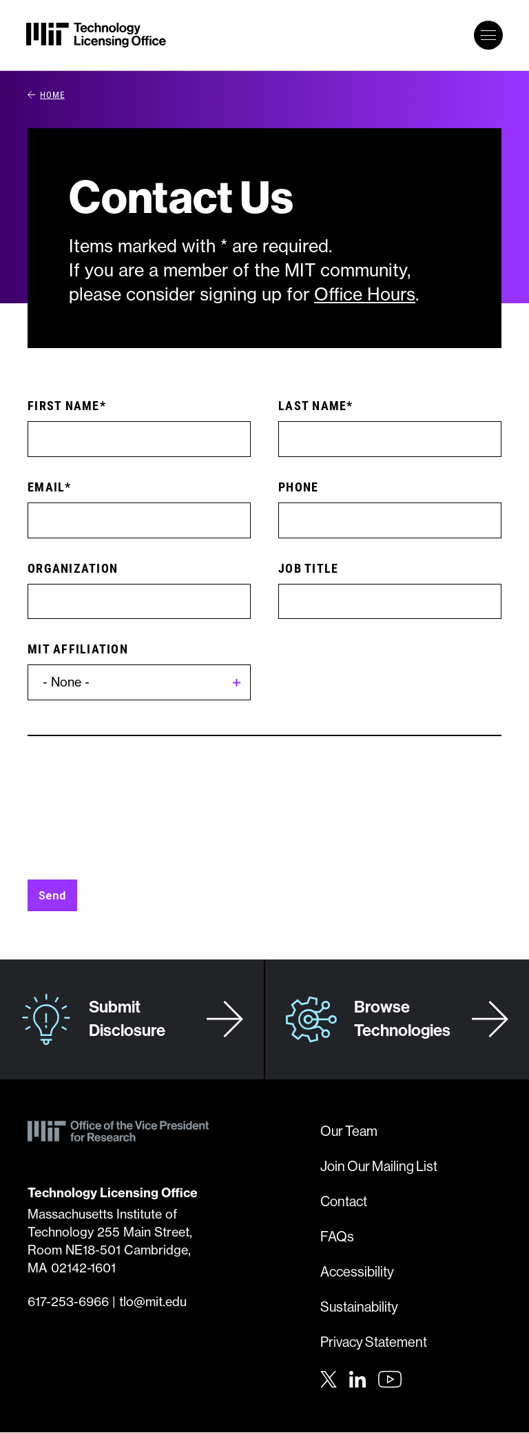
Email (46, 486)
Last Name (312, 405)
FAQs (337, 1236)
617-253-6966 (68, 1302)
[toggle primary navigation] (488, 35)
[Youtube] (390, 1379)
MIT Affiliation (78, 648)
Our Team (348, 1130)
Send (52, 895)
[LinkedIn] (357, 1378)
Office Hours (364, 294)
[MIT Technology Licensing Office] (96, 35)
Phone (298, 486)
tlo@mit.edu (153, 1302)
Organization (73, 568)
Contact (343, 1201)
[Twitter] (328, 1378)
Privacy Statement (373, 1341)
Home (46, 94)
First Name (64, 405)
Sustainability (359, 1306)
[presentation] (132, 818)
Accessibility (357, 1271)
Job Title (308, 568)
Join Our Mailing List (378, 1166)
